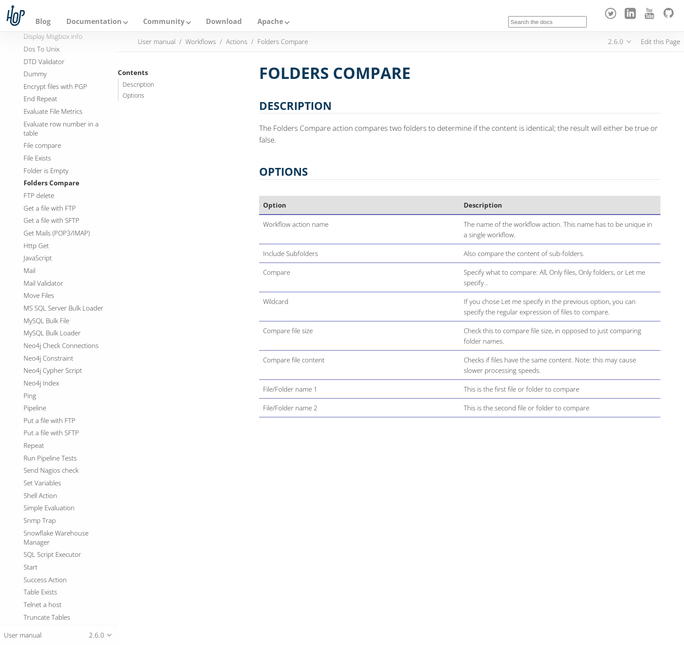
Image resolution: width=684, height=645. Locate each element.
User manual (156, 41)
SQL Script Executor (52, 554)
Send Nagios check (51, 470)
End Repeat (40, 98)
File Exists (37, 158)
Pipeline (35, 408)
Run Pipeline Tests (50, 458)
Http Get (36, 245)
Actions (236, 41)
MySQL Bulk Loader (52, 333)
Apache (270, 21)
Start (31, 567)
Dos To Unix (41, 49)
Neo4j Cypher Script (53, 370)
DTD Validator (44, 61)
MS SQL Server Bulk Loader (63, 308)
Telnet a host (43, 604)
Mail (29, 270)
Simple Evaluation (49, 507)
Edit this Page (660, 41)
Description (138, 85)
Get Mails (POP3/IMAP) (57, 233)
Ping (30, 395)
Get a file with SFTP (51, 220)
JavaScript (38, 258)
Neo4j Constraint (48, 358)
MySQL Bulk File (46, 320)
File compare (42, 145)
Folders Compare (51, 183)
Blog (43, 21)
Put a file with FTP (49, 420)
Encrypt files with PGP (55, 86)
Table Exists (40, 592)
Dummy (35, 73)
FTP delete (39, 195)
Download (224, 21)
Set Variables (42, 483)
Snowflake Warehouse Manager (56, 537)
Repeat (34, 445)
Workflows (200, 41)
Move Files (39, 295)
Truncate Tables (47, 617)
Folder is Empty (46, 170)
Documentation (94, 21)
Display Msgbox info (53, 36)
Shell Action (40, 495)
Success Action (45, 579)
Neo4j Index (41, 383)
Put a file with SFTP (51, 432)
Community (164, 21)
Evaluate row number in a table (61, 128)
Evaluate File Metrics (53, 111)
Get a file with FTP (50, 208)
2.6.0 (615, 41)
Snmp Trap (40, 520)
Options (133, 95)
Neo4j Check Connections (61, 345)
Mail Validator (43, 283)
